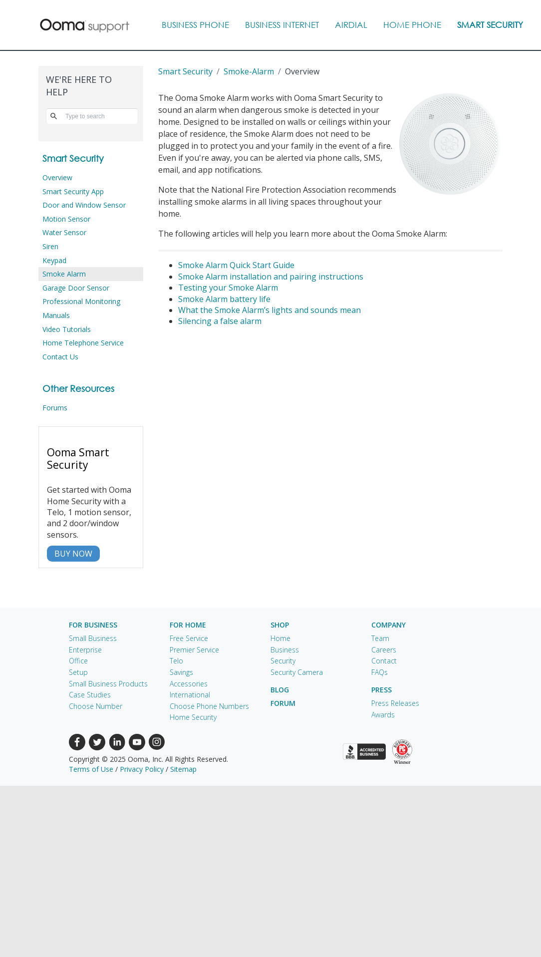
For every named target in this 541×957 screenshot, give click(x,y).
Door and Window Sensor (84, 205)
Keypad (54, 260)
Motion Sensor (66, 219)
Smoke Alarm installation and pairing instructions (270, 276)
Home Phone (412, 24)
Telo (176, 660)
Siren (50, 246)
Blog (279, 689)
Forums (54, 407)
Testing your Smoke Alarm (228, 287)
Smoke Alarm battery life (224, 299)
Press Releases (395, 703)
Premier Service (194, 649)
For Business (93, 625)
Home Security (193, 717)
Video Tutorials (66, 329)
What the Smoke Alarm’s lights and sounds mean (269, 310)
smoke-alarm (249, 71)
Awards (383, 714)
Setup (78, 672)
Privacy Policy (142, 769)
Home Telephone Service (83, 342)
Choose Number (95, 706)
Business (284, 649)
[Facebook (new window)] (77, 741)
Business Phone (195, 24)
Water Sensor (64, 232)
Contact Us (60, 356)
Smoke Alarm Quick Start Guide (236, 265)
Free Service (189, 638)
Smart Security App (73, 191)
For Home (188, 625)
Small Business (93, 638)
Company (388, 625)
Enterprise (85, 649)
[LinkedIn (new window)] (117, 741)
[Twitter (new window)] (97, 741)
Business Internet (282, 24)
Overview (57, 177)
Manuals (56, 315)
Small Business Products (108, 683)
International (190, 694)
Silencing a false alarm (220, 321)
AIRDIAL (351, 24)
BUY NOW (73, 553)
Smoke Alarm (64, 274)
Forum (282, 703)
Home (280, 638)
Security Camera (296, 672)
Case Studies (90, 694)
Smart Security (490, 24)
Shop (279, 625)
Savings (181, 672)
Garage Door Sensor (75, 288)
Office (78, 660)
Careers (383, 649)
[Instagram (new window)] (157, 741)
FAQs (379, 672)
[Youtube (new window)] (137, 741)
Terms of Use (91, 769)
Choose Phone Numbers (209, 706)
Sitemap (183, 769)
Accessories (189, 683)
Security (282, 660)
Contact (384, 660)
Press (381, 689)
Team (380, 638)
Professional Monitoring (81, 301)
